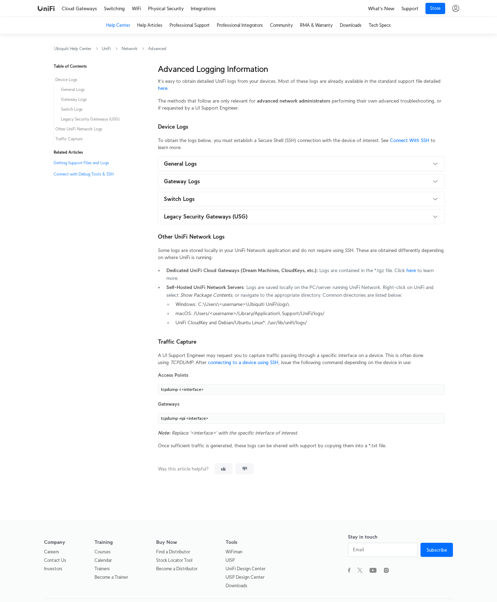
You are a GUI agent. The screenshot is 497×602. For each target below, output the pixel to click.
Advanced (157, 48)
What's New (381, 8)
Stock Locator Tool (174, 560)
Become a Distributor (176, 568)
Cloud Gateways (79, 8)
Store (435, 8)
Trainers (102, 568)
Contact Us (55, 560)
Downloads (351, 25)
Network (129, 48)
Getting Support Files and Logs (81, 162)
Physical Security (166, 8)
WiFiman (234, 551)
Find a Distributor (173, 551)
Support (409, 8)
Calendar (103, 560)
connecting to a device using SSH (243, 362)
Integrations (203, 8)
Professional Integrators (240, 25)
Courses (102, 551)
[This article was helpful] (223, 468)
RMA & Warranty (316, 25)
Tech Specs (380, 25)
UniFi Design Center (245, 568)
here (411, 270)
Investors (53, 568)
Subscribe (437, 550)
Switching (114, 8)
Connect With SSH (409, 140)
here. (163, 88)
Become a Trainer (111, 577)
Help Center (118, 25)
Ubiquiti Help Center (72, 48)
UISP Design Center (245, 577)
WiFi (136, 8)
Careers (51, 551)
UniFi (106, 48)
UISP (230, 560)
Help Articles (149, 25)
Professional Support (190, 25)
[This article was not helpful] (244, 468)
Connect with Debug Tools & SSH (83, 174)
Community (281, 25)
